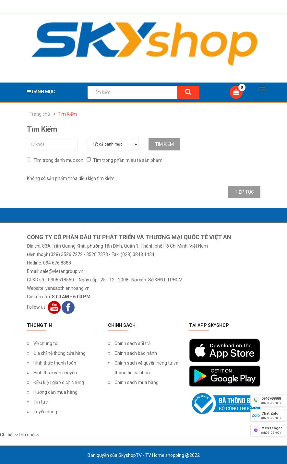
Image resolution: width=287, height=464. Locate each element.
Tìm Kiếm (67, 114)
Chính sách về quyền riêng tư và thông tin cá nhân (146, 367)
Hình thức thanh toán (54, 362)
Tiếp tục (244, 191)
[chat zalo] (268, 415)
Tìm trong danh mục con (55, 159)
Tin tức (40, 401)
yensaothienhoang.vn (67, 287)
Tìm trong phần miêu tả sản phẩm (124, 159)
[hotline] (268, 400)
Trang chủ (40, 114)
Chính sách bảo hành (135, 352)
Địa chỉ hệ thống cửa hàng (59, 352)
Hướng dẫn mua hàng (55, 391)
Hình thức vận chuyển (55, 372)
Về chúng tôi (45, 343)
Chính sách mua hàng (136, 382)
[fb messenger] (268, 430)
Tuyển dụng (45, 411)
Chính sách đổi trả (132, 343)
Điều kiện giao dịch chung (58, 382)
